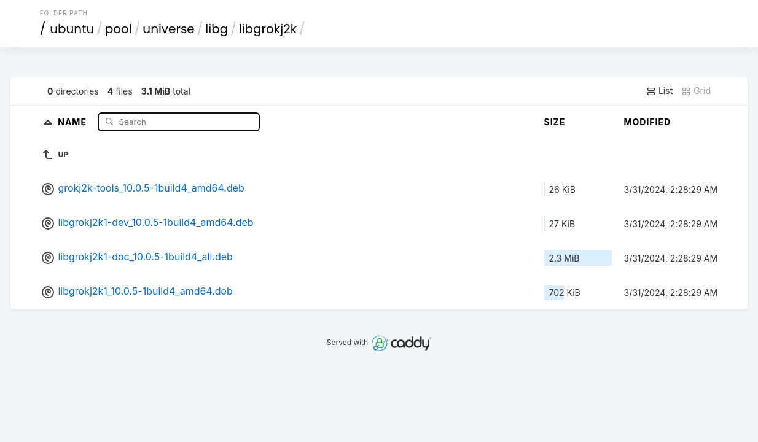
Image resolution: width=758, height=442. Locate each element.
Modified (647, 122)
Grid (696, 90)
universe (168, 28)
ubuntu (72, 28)
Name (73, 121)
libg (216, 28)
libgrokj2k (268, 28)
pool (118, 28)
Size (555, 122)
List (659, 90)
